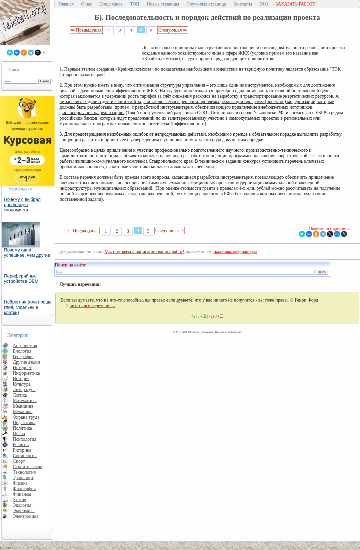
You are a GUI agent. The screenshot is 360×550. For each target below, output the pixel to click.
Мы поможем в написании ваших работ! (144, 251)
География (23, 356)
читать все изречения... (92, 305)
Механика (22, 411)
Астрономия (25, 345)
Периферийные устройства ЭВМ (21, 278)
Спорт (19, 461)
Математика (25, 400)
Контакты (242, 4)
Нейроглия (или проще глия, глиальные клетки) (28, 307)
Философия (24, 488)
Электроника (25, 516)
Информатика (26, 373)
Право (19, 433)
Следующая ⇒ (172, 30)
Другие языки (26, 362)
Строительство (27, 466)
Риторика (22, 450)
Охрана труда (26, 417)
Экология (22, 505)
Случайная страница (206, 4)
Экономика (24, 510)
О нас (86, 4)
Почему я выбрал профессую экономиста (22, 204)
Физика (20, 483)
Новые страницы (163, 4)
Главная (66, 4)
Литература (24, 389)
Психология (24, 439)
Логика (20, 395)
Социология (25, 455)
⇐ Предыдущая (86, 30)
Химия (19, 499)
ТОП (135, 4)
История (21, 378)
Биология (22, 351)
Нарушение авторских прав (235, 252)
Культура (22, 384)
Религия (21, 444)
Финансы (22, 494)
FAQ (264, 4)
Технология (24, 472)
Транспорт (23, 477)
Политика (22, 428)
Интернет (22, 367)
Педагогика (24, 422)
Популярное (111, 4)
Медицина (23, 406)
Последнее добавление (228, 331)
